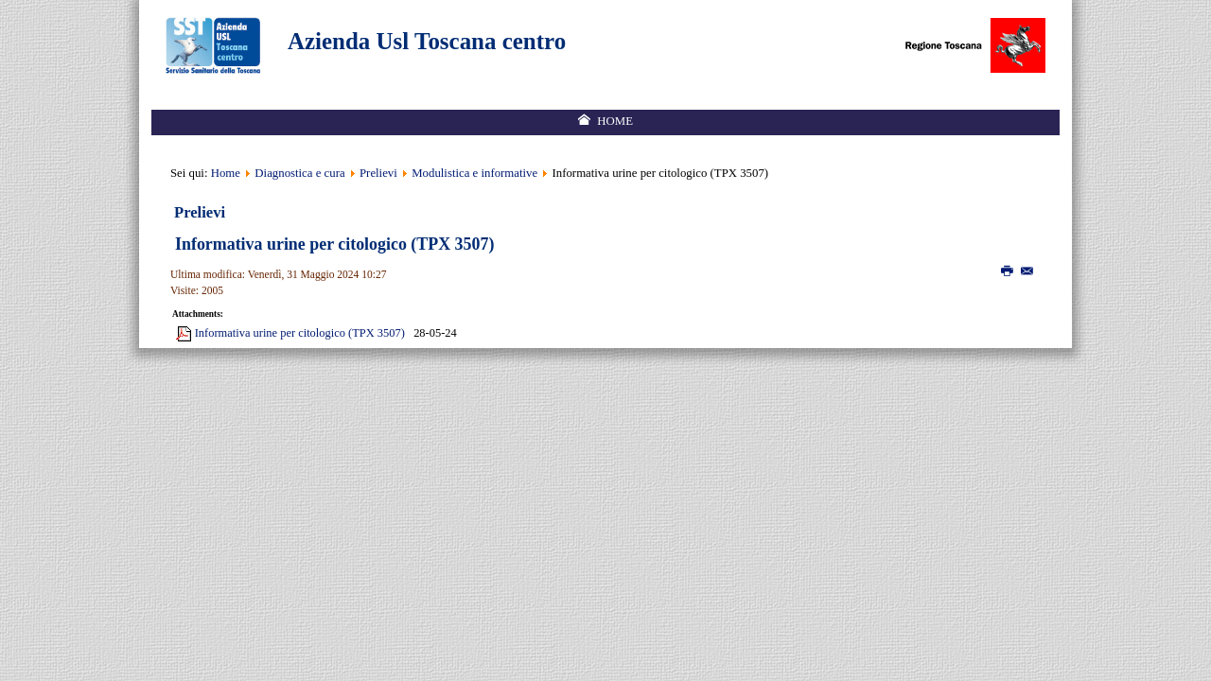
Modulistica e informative (474, 173)
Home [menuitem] (615, 121)
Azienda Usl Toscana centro (427, 41)
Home (225, 173)
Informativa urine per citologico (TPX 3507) (334, 244)
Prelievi (380, 173)
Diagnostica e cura (299, 173)
